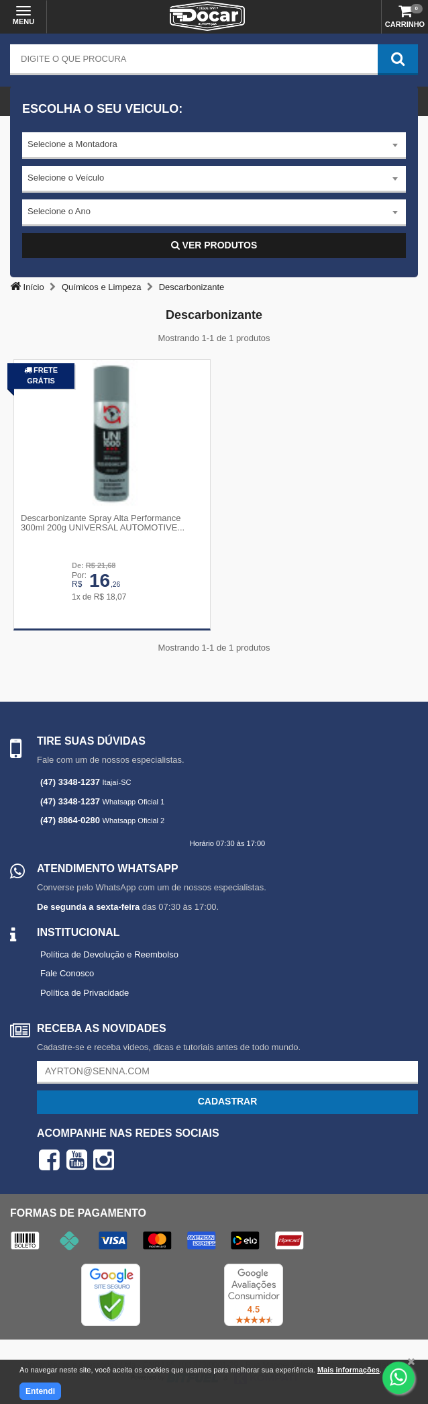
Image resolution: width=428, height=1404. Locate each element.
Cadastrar (228, 1101)
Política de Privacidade (84, 993)
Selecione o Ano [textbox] (59, 211)
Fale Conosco (67, 973)
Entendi (40, 1391)
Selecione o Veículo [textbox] (66, 178)
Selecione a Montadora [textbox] (72, 144)
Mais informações (348, 1370)
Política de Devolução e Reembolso (109, 954)
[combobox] (214, 145)
